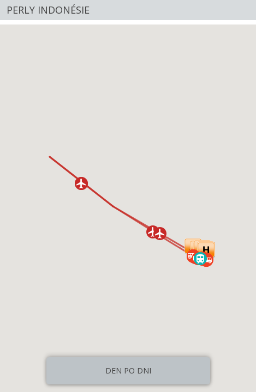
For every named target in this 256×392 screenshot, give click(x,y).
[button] (160, 233)
